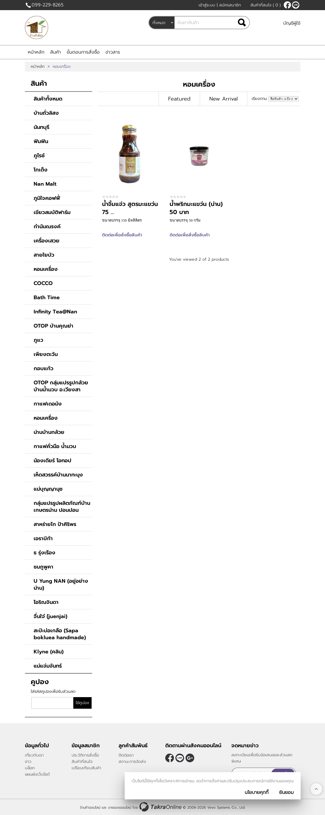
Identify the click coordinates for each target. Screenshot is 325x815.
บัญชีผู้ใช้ (291, 23)
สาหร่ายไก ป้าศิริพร (55, 524)
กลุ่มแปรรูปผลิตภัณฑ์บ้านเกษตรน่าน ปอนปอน (62, 506)
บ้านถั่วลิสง (46, 113)
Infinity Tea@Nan (55, 312)
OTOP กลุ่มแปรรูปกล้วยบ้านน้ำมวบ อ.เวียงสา (61, 386)
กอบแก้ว (43, 368)
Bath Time (47, 297)
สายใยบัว (44, 255)
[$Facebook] (287, 5)
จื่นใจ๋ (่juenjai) (50, 616)
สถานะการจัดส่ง (132, 762)
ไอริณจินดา (46, 602)
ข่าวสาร (113, 52)
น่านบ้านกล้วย (49, 432)
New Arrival (223, 99)
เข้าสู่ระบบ (207, 5)
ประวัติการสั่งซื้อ (85, 755)
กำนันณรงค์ (47, 226)
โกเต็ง (41, 170)
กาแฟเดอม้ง (48, 404)
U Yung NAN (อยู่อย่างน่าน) (61, 584)
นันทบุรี (41, 127)
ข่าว (28, 762)
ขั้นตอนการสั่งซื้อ (83, 52)
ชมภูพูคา (43, 567)
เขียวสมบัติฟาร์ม (52, 212)
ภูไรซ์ (39, 155)
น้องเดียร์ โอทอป (52, 460)
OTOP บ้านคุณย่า (53, 326)
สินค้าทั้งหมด (48, 99)
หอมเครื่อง (46, 269)
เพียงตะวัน (46, 354)
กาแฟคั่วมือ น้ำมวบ (55, 446)
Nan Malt (45, 184)
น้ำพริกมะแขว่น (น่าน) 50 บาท (196, 208)
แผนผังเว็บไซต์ (37, 774)
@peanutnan (295, 5)
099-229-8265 (47, 4)
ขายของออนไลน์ (119, 807)
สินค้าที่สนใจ (265, 5)
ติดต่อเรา (126, 755)
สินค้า (55, 52)
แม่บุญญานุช (48, 489)
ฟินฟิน (41, 141)
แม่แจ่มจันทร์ (48, 666)
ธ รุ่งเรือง (44, 553)
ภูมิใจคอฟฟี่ (47, 198)
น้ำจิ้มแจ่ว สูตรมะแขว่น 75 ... (130, 208)
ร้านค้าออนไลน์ (90, 807)
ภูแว (38, 340)
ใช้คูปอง (82, 703)
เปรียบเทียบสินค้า (86, 768)
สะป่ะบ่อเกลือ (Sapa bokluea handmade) (60, 634)
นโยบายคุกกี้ (256, 792)
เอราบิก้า (43, 538)
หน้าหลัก (36, 52)
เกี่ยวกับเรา (34, 755)
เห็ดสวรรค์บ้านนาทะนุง (58, 475)
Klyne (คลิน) (48, 652)
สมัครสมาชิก (230, 5)
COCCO (43, 283)
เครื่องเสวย (46, 241)
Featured (179, 99)
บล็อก (30, 768)
